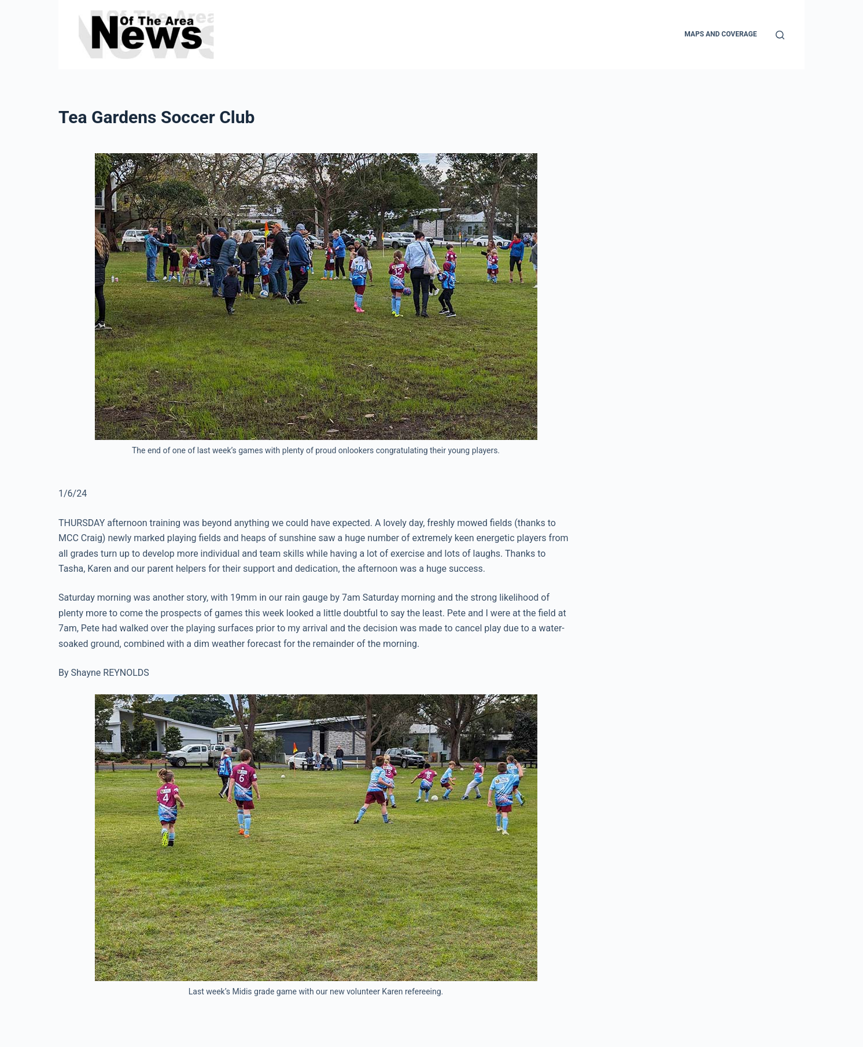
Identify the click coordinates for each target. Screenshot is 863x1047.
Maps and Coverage (720, 34)
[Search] (780, 35)
